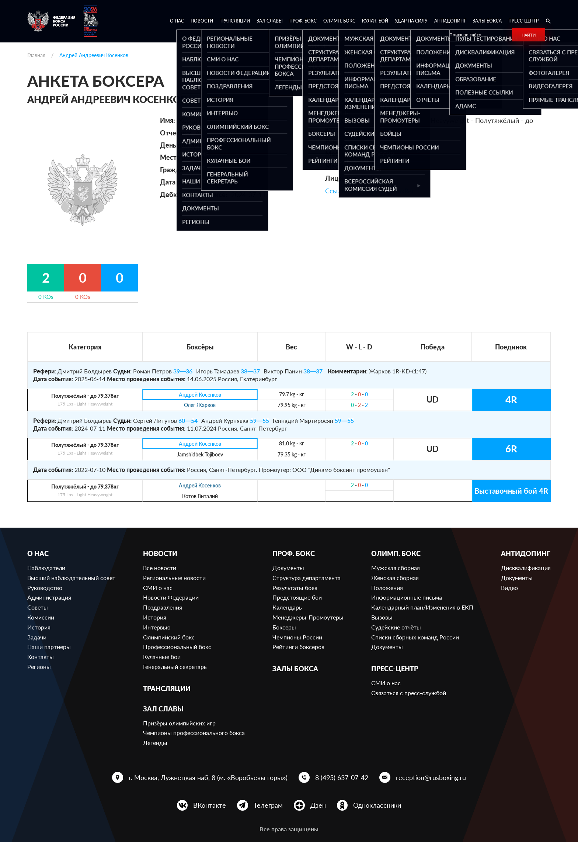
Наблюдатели (46, 567)
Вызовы (382, 617)
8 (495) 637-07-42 (341, 777)
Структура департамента (306, 577)
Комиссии (40, 617)
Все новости (159, 567)
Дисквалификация (526, 567)
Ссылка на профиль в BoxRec (370, 191)
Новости (202, 21)
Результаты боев (294, 587)
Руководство (44, 587)
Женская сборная (395, 577)
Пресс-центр (523, 21)
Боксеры (284, 627)
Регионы (39, 666)
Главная (36, 55)
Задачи (36, 637)
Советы (37, 607)
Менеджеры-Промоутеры (308, 617)
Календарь (287, 607)
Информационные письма (406, 597)
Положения (387, 587)
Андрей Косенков (200, 394)
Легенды (155, 742)
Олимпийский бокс (169, 637)
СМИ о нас (158, 587)
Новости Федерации (171, 597)
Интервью (157, 627)
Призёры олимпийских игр (179, 723)
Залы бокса (487, 21)
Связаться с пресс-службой (408, 692)
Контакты (40, 656)
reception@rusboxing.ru (431, 777)
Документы (288, 567)
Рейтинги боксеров (298, 646)
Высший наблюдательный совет (71, 577)
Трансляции (235, 21)
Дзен (318, 805)
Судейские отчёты (396, 627)
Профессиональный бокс (177, 646)
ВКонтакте (209, 805)
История (39, 627)
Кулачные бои (162, 656)
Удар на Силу (411, 21)
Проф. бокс (303, 21)
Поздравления (162, 607)
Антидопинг (450, 21)
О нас (177, 21)
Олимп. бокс (339, 21)
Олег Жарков (200, 405)
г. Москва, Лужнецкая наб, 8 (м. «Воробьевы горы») (208, 777)
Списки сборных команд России (415, 637)
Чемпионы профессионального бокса (194, 732)
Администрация (49, 597)
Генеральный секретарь (175, 666)
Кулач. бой (375, 21)
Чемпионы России (297, 637)
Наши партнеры (49, 646)
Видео (509, 587)
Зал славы (270, 21)
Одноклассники (377, 805)
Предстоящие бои (297, 597)
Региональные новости (174, 577)
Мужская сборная (395, 567)
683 (399, 141)
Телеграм (268, 805)
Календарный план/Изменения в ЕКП (422, 607)
